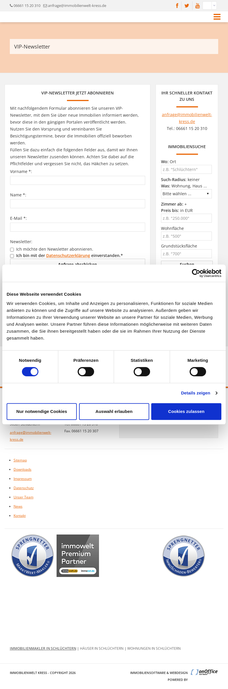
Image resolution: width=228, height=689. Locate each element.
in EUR (177, 210)
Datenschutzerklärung (68, 255)
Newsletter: (21, 241)
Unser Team (23, 497)
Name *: (18, 195)
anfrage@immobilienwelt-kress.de (77, 5)
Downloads (22, 469)
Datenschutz (24, 487)
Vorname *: (21, 171)
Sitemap (20, 460)
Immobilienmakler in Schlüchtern (43, 648)
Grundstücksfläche (179, 246)
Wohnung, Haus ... (184, 186)
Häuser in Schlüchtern (102, 648)
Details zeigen (195, 392)
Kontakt (20, 515)
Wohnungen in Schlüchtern (154, 648)
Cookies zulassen (186, 411)
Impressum (23, 478)
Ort (168, 161)
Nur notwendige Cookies (41, 411)
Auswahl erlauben (114, 411)
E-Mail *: (18, 218)
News (18, 506)
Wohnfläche (172, 228)
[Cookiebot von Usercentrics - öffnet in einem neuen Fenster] (196, 273)
